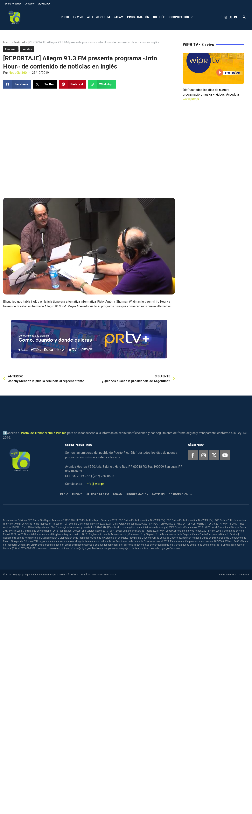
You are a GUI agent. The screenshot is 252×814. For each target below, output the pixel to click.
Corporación (181, 17)
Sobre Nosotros (13, 3)
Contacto (30, 3)
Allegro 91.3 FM (98, 17)
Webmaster (110, 574)
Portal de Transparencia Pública (43, 433)
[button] (244, 17)
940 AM (118, 17)
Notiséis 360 (18, 73)
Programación (138, 17)
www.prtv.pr (191, 99)
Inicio (65, 17)
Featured (19, 42)
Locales (27, 49)
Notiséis (159, 17)
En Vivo (78, 17)
